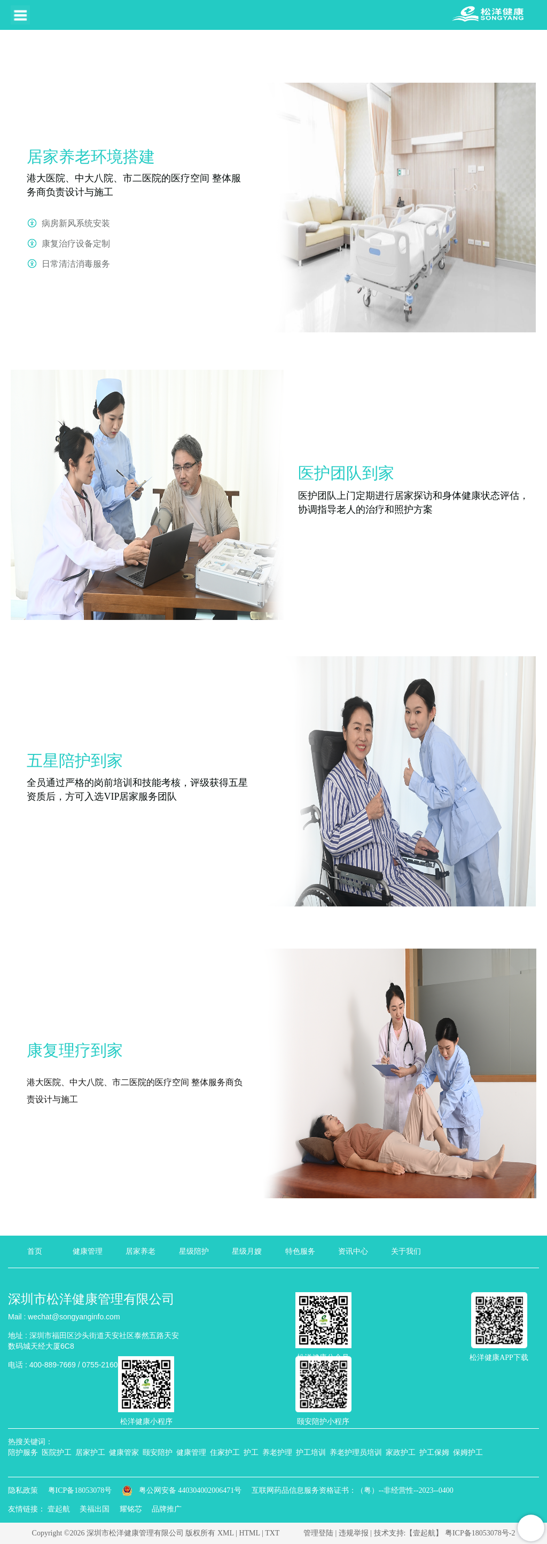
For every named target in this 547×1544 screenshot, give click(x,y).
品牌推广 (167, 1509)
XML (225, 1533)
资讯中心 (353, 1251)
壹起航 (59, 1509)
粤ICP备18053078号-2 (480, 1533)
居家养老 (140, 1251)
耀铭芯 (131, 1509)
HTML (249, 1533)
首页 (34, 1251)
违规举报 (354, 1533)
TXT (272, 1533)
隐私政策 (23, 1490)
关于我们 (406, 1251)
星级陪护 (194, 1251)
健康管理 (88, 1251)
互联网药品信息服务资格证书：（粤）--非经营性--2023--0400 (353, 1490)
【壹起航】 (424, 1533)
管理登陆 (318, 1533)
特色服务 (300, 1251)
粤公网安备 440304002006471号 (183, 1490)
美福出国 (95, 1509)
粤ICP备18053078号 (80, 1490)
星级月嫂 (247, 1251)
